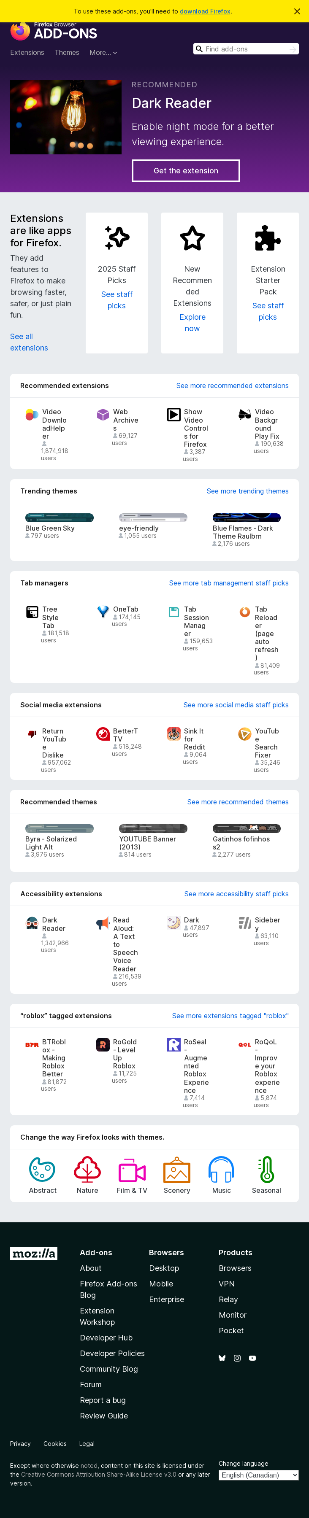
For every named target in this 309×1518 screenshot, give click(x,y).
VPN (227, 1283)
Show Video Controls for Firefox (196, 428)
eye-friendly (139, 528)
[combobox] (246, 48)
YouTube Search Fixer (267, 743)
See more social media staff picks (236, 705)
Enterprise (166, 1299)
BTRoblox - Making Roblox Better (54, 1058)
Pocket (231, 1330)
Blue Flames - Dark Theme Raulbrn (243, 532)
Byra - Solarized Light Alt (51, 843)
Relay (228, 1299)
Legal (87, 1443)
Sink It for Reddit (194, 739)
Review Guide (104, 1415)
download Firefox (205, 11)
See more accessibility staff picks (236, 894)
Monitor (233, 1314)
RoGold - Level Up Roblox (125, 1054)
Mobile (161, 1283)
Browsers (235, 1268)
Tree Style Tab (50, 617)
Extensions (27, 52)
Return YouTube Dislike (54, 743)
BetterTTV (125, 735)
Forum (91, 1384)
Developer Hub (106, 1337)
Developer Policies (112, 1353)
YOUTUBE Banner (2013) (147, 843)
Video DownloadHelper (54, 424)
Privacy (20, 1443)
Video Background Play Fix (267, 424)
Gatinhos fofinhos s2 (241, 843)
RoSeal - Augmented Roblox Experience (196, 1066)
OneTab (125, 609)
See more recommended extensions (232, 385)
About (91, 1268)
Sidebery (267, 924)
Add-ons (96, 1252)
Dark (191, 920)
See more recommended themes (238, 802)
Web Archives (125, 420)
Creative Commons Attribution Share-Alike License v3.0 (98, 1474)
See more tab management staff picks (229, 583)
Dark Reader (53, 924)
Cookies (55, 1443)
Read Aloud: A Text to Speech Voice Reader (125, 944)
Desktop (164, 1268)
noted (89, 1465)
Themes (66, 52)
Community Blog (109, 1368)
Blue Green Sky (50, 528)
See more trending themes (248, 491)
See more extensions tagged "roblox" (230, 1015)
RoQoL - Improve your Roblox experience (267, 1066)
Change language (243, 1463)
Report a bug (103, 1400)
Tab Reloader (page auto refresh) (267, 633)
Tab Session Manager (196, 621)
